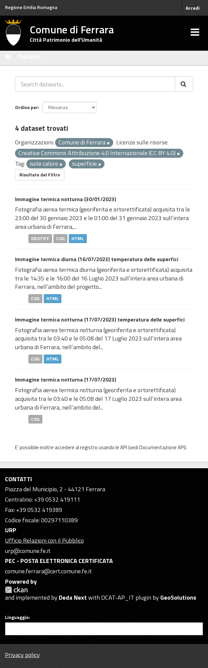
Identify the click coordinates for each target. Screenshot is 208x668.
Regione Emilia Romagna (31, 7)
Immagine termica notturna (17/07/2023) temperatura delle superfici (100, 319)
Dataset (30, 56)
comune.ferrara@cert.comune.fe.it (48, 571)
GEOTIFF (40, 238)
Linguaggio (17, 617)
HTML (77, 238)
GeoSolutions (178, 597)
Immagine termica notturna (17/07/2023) (65, 380)
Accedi (193, 7)
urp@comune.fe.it (27, 550)
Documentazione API (162, 447)
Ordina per (26, 107)
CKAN (16, 589)
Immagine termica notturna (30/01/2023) (65, 199)
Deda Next (73, 597)
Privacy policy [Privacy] (22, 654)
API (123, 447)
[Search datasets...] (95, 84)
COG (60, 238)
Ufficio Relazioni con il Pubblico (44, 540)
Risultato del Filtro (39, 174)
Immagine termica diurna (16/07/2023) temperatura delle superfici (96, 259)
